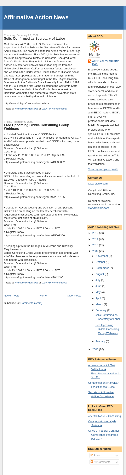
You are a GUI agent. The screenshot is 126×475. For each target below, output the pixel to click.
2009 (95, 251)
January (101, 341)
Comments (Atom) (31, 303)
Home (43, 295)
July (98, 280)
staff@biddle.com (98, 208)
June (99, 286)
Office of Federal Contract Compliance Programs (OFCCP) (103, 434)
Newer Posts (11, 295)
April (99, 298)
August (100, 274)
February (101, 310)
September (102, 267)
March (100, 304)
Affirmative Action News (36, 17)
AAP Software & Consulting (104, 416)
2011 (95, 239)
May (98, 292)
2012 (95, 233)
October (101, 261)
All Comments (100, 461)
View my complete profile (103, 169)
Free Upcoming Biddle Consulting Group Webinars (36, 127)
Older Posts (74, 295)
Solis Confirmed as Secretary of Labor (34, 38)
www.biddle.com (98, 183)
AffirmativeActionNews (106, 62)
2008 (95, 349)
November (102, 255)
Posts (96, 455)
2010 (95, 245)
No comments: (60, 108)
